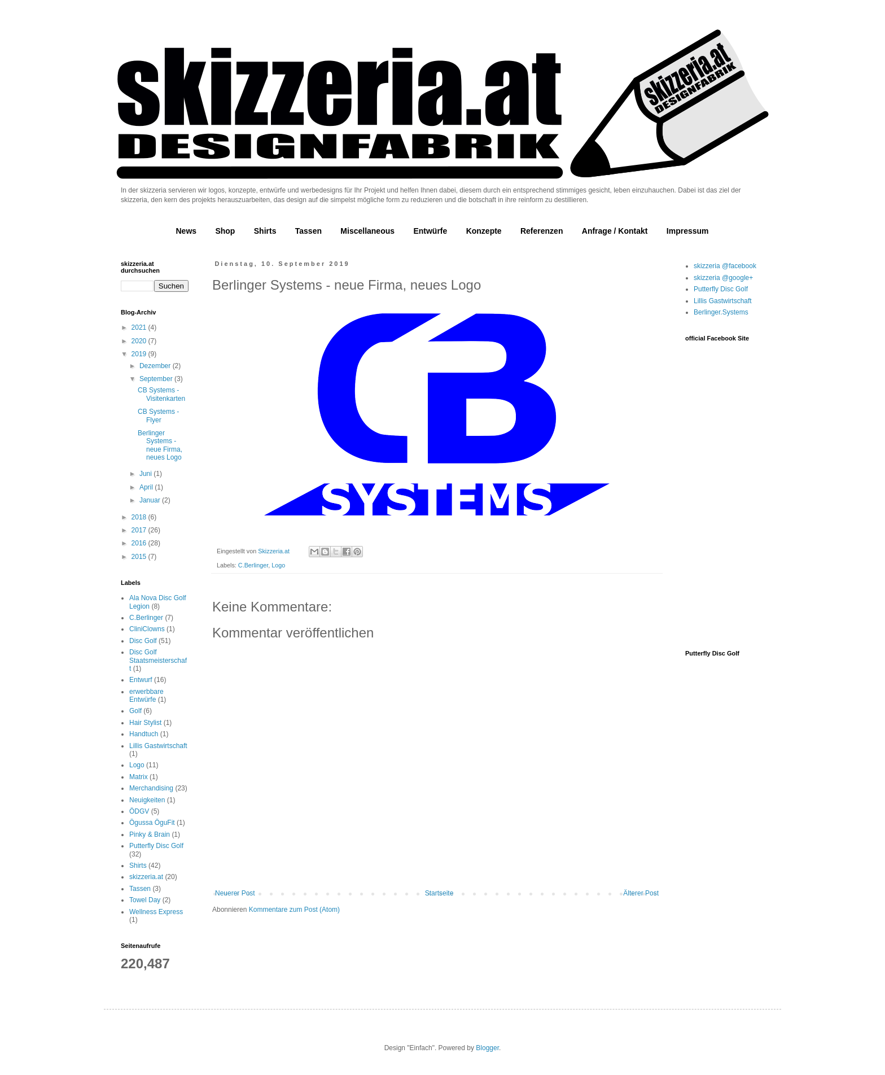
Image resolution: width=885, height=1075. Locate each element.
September (156, 379)
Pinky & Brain (149, 834)
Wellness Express (156, 912)
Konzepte (484, 230)
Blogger (487, 1048)
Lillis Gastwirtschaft (158, 746)
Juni (146, 474)
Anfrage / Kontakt (615, 230)
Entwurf (140, 680)
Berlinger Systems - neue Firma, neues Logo (160, 445)
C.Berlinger (253, 565)
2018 (140, 517)
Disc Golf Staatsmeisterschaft (158, 660)
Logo (278, 565)
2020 (140, 341)
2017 (140, 530)
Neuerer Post (235, 893)
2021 (140, 327)
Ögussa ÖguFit (152, 823)
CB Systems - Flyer (158, 415)
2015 (140, 557)
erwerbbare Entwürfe (146, 695)
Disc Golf (143, 641)
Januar (150, 500)
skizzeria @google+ (723, 278)
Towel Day (144, 900)
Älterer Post (641, 893)
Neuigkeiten (147, 800)
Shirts (265, 230)
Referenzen (541, 230)
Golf (135, 711)
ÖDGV (139, 811)
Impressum (688, 230)
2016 (140, 543)
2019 (140, 354)
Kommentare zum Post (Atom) (294, 910)
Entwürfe (430, 230)
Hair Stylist (145, 723)
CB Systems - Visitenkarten (161, 394)
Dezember (156, 366)
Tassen (308, 230)
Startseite (439, 893)
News (186, 230)
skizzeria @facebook (725, 266)
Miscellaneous (367, 230)
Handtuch (143, 734)
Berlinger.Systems (721, 312)
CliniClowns (147, 629)
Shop (225, 230)
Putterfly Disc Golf (156, 846)
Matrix (138, 777)
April (147, 487)
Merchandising (151, 788)
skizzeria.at (146, 877)
